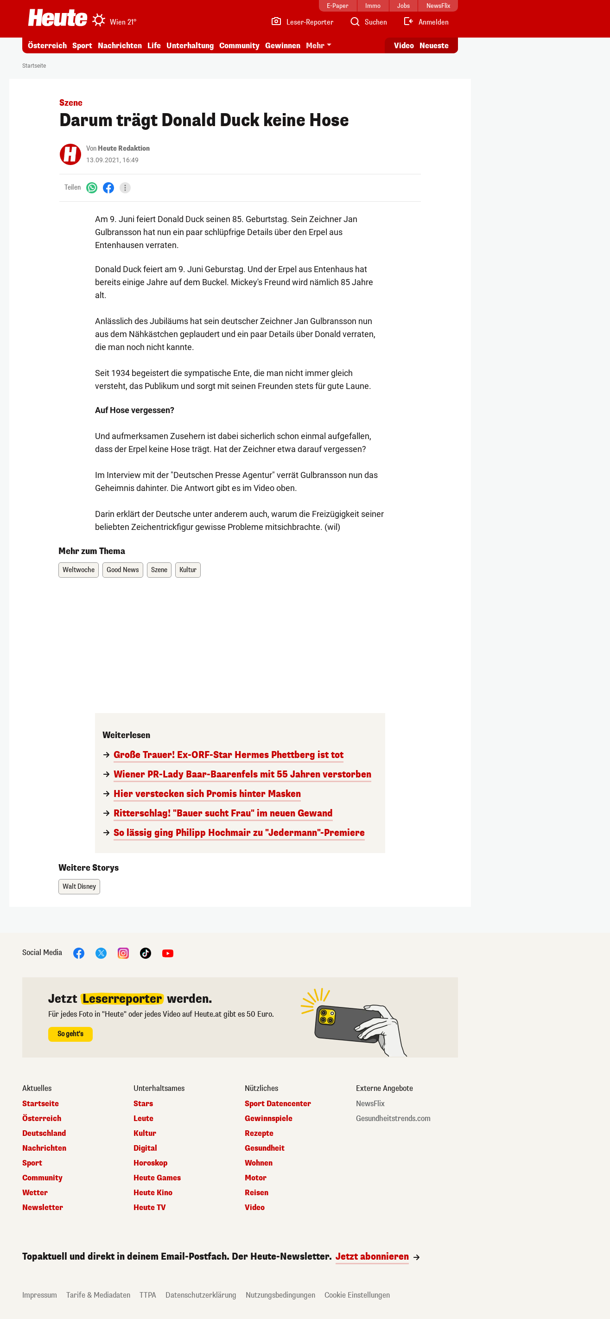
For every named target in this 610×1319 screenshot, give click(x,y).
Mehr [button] (315, 46)
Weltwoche (79, 570)
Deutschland (44, 1133)
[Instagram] (123, 952)
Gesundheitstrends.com (393, 1118)
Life (154, 46)
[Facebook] (108, 187)
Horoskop (150, 1163)
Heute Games (157, 1178)
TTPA (148, 1295)
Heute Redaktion (124, 148)
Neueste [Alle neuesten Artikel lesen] (434, 46)
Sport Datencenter (278, 1104)
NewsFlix (370, 1104)
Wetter (35, 1193)
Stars (143, 1104)
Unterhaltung (190, 46)
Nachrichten (120, 46)
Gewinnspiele (268, 1118)
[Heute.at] (58, 17)
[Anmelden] (426, 22)
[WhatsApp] (91, 187)
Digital (145, 1148)
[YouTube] (167, 952)
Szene (159, 570)
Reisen (256, 1193)
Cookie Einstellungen (357, 1295)
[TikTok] (145, 952)
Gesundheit (265, 1148)
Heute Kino (152, 1193)
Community (239, 46)
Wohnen (259, 1163)
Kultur (188, 570)
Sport (82, 46)
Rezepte (259, 1133)
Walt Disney (79, 886)
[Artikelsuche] (368, 22)
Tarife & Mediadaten (98, 1295)
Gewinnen (282, 46)
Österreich (47, 46)
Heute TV (149, 1207)
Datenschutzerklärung (200, 1295)
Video (255, 1207)
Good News (123, 570)
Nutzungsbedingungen (280, 1295)
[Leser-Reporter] (302, 22)
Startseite (34, 66)
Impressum (39, 1295)
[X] (101, 952)
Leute (143, 1118)
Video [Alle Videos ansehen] (404, 46)
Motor (256, 1178)
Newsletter (42, 1207)
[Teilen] (125, 188)
